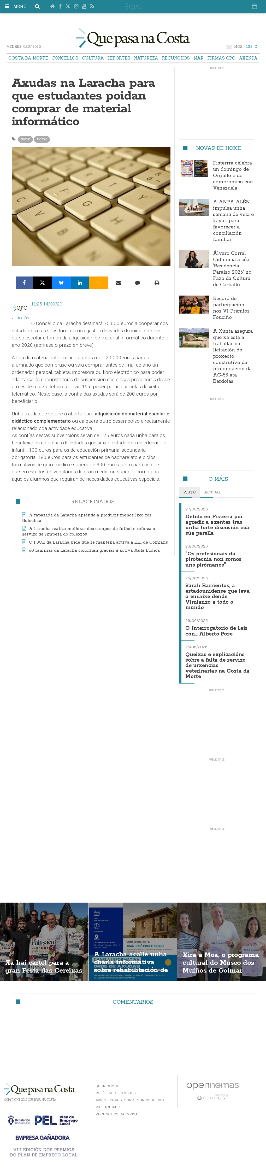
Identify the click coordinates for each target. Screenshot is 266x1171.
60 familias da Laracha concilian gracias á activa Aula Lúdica (94, 550)
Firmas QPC (221, 58)
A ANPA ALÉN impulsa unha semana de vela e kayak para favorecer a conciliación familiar (233, 221)
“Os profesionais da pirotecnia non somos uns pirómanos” (213, 558)
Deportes (119, 58)
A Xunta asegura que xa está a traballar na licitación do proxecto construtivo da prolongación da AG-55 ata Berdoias (233, 356)
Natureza (146, 58)
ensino (25, 139)
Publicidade (108, 1102)
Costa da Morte (28, 58)
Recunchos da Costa (117, 1109)
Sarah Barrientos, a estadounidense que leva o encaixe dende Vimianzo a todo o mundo (213, 594)
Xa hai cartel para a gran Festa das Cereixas (39, 957)
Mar (198, 58)
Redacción (20, 318)
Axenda (248, 58)
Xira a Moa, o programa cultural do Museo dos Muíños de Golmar (219, 962)
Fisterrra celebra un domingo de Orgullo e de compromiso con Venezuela (233, 175)
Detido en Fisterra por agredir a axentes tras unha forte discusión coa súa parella (217, 524)
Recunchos (176, 58)
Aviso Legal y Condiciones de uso (130, 1095)
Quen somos (108, 1081)
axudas (42, 139)
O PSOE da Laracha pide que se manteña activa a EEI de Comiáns (98, 542)
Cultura (93, 58)
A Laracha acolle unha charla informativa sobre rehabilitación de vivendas (133, 962)
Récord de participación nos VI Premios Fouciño (231, 308)
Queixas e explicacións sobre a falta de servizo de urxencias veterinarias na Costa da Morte (216, 661)
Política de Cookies (116, 1088)
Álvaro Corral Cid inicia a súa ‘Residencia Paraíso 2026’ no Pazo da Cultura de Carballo (232, 269)
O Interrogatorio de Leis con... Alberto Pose (217, 627)
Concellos (65, 58)
